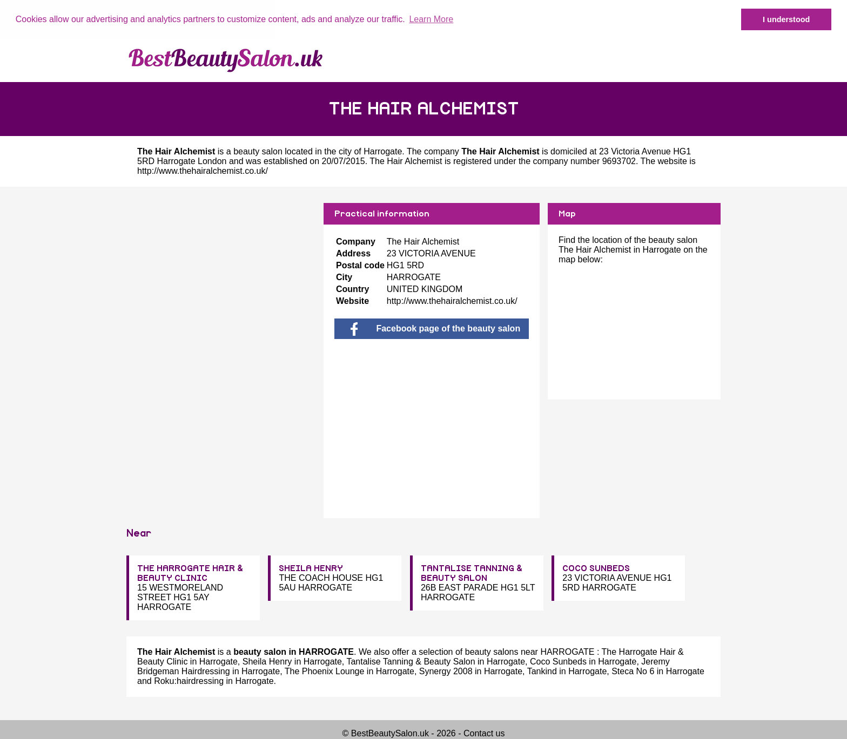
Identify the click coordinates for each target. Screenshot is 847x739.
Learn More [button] (431, 19)
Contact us (484, 733)
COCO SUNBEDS (596, 568)
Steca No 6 (632, 671)
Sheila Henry (267, 661)
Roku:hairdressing (189, 681)
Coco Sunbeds (558, 661)
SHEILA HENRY (311, 568)
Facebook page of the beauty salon (435, 328)
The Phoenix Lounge (325, 671)
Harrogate (383, 150)
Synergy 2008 (446, 671)
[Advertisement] (220, 278)
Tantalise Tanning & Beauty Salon (410, 661)
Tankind (542, 671)
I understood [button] (786, 19)
